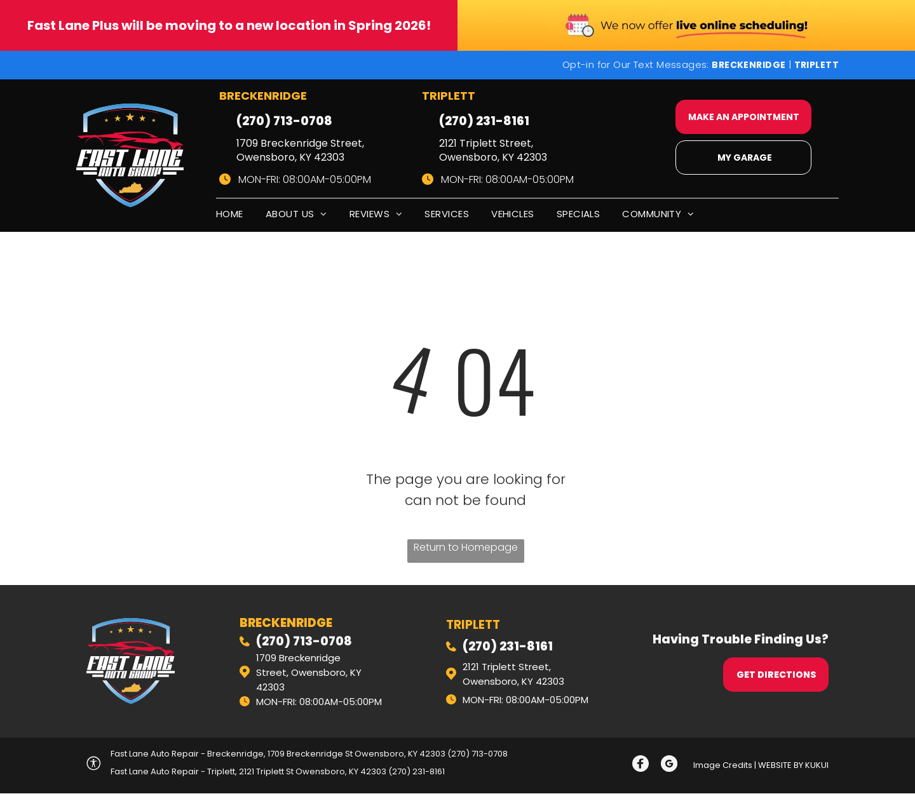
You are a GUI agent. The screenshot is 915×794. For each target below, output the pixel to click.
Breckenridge (286, 622)
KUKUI (817, 765)
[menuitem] (241, 215)
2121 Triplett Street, (507, 666)
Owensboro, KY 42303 (513, 681)
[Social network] (640, 765)
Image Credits (722, 765)
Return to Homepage (466, 547)
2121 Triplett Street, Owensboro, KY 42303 (493, 150)
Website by (780, 765)
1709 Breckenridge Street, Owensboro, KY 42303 (300, 150)
